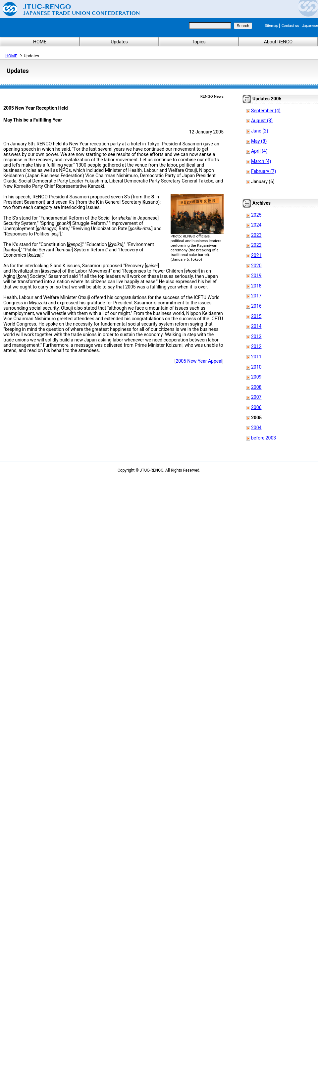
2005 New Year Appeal (199, 361)
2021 (256, 255)
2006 (256, 407)
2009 (256, 377)
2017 (256, 295)
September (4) (266, 110)
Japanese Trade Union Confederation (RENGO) (66, 9)
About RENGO (278, 41)
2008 (256, 387)
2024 (256, 225)
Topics (198, 41)
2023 (256, 235)
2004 (256, 427)
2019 (256, 275)
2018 (256, 285)
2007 (256, 397)
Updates (119, 41)
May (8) (259, 141)
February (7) (263, 171)
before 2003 (263, 437)
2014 (256, 326)
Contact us (290, 26)
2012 (256, 346)
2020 (256, 265)
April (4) (259, 151)
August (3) (262, 120)
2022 (256, 245)
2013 (256, 336)
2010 (256, 367)
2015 (256, 316)
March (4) (261, 161)
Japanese (310, 26)
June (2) (259, 130)
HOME (39, 41)
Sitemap (271, 26)
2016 (256, 306)
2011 (256, 356)
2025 (256, 215)
